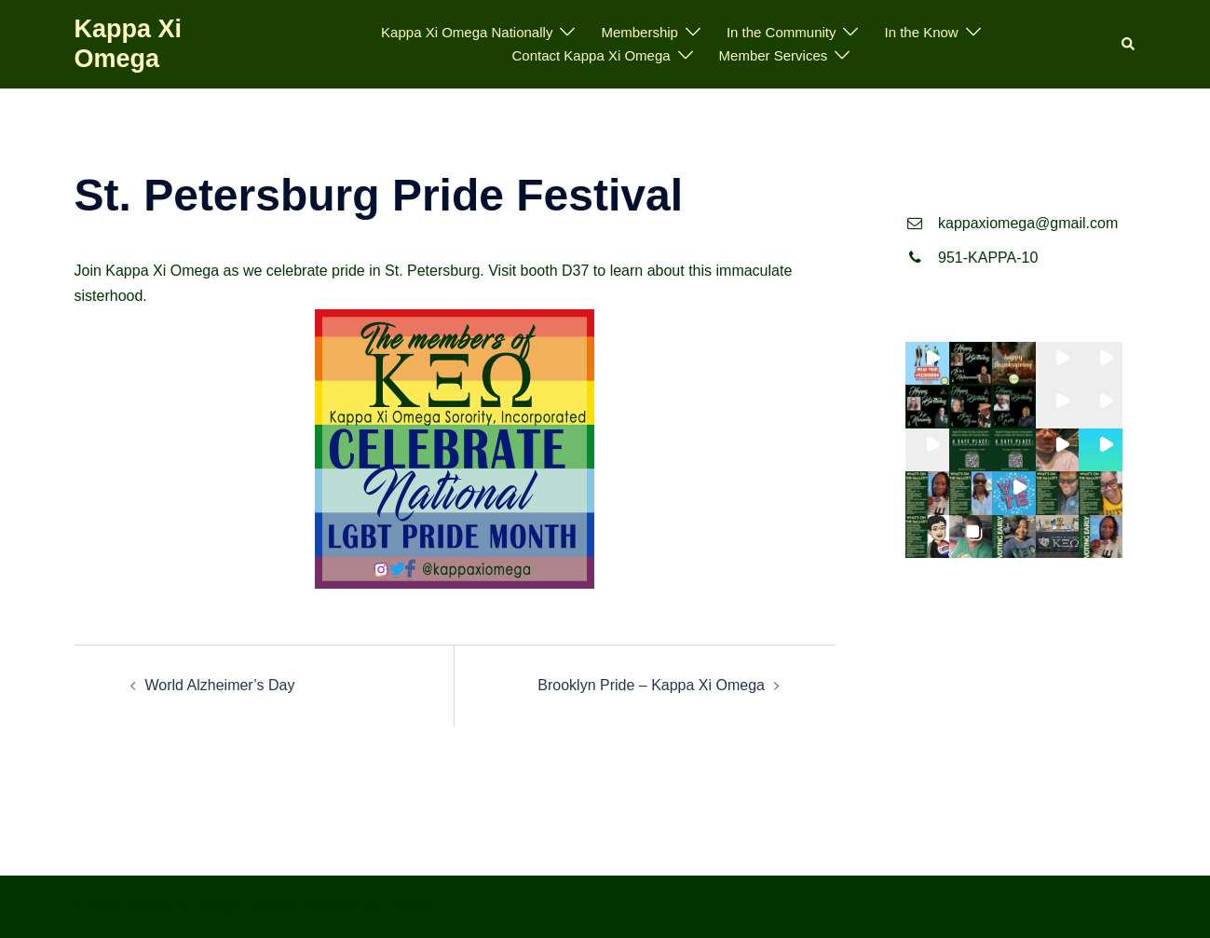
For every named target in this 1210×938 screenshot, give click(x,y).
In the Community (781, 32)
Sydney (408, 906)
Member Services (773, 55)
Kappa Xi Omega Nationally (466, 32)
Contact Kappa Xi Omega (590, 55)
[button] (1129, 44)
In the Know (921, 32)
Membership (639, 32)
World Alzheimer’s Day (220, 685)
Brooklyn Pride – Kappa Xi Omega (651, 685)
